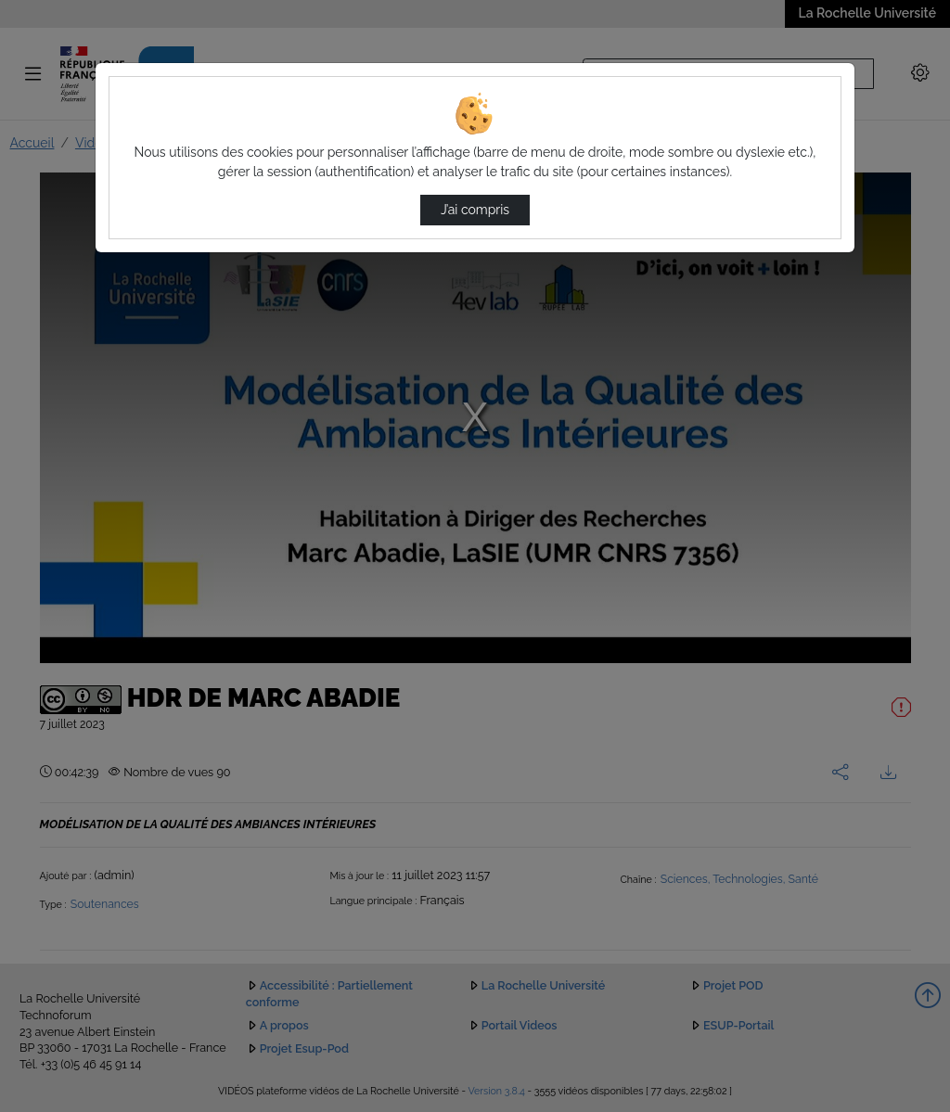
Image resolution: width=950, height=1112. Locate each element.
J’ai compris (475, 209)
